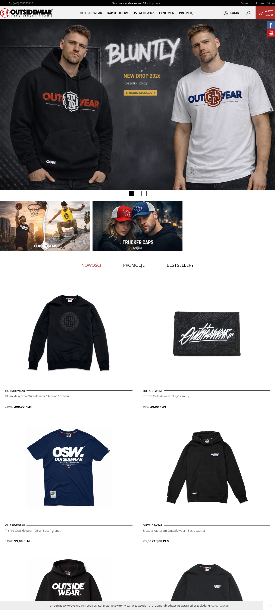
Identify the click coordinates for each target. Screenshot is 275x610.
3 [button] (16, 421)
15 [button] (93, 421)
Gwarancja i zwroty (53, 535)
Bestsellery (180, 265)
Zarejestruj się (88, 525)
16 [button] (99, 421)
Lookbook (257, 3)
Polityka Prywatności (54, 539)
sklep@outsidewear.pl (150, 538)
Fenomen (166, 13)
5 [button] (29, 421)
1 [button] (3, 421)
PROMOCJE (187, 13)
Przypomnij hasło (90, 530)
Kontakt (7, 525)
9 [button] (54, 421)
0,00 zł (269, 12)
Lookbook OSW (13, 530)
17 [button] (106, 421)
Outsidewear (26, 12)
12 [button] (74, 421)
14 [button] (86, 421)
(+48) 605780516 (23, 3)
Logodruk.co (10, 539)
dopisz (148, 490)
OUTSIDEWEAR (91, 13)
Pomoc (45, 525)
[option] (47, 345)
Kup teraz (155, 3)
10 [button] (61, 421)
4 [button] (22, 421)
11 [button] (67, 421)
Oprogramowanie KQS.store (223, 594)
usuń (167, 490)
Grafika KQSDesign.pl (258, 594)
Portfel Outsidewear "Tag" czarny (125, 396)
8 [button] (48, 421)
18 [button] (112, 421)
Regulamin (47, 544)
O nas (244, 3)
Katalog (7, 549)
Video (271, 3)
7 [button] (42, 421)
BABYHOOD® (117, 13)
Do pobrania (48, 530)
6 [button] (35, 421)
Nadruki (7, 535)
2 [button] (9, 421)
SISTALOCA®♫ (143, 13)
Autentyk (8, 544)
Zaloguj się (86, 521)
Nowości (91, 265)
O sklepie (8, 521)
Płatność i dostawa (53, 521)
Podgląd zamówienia (92, 535)
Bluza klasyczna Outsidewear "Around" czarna (39, 396)
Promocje (134, 265)
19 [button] (118, 421)
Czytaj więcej (219, 605)
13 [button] (80, 421)
